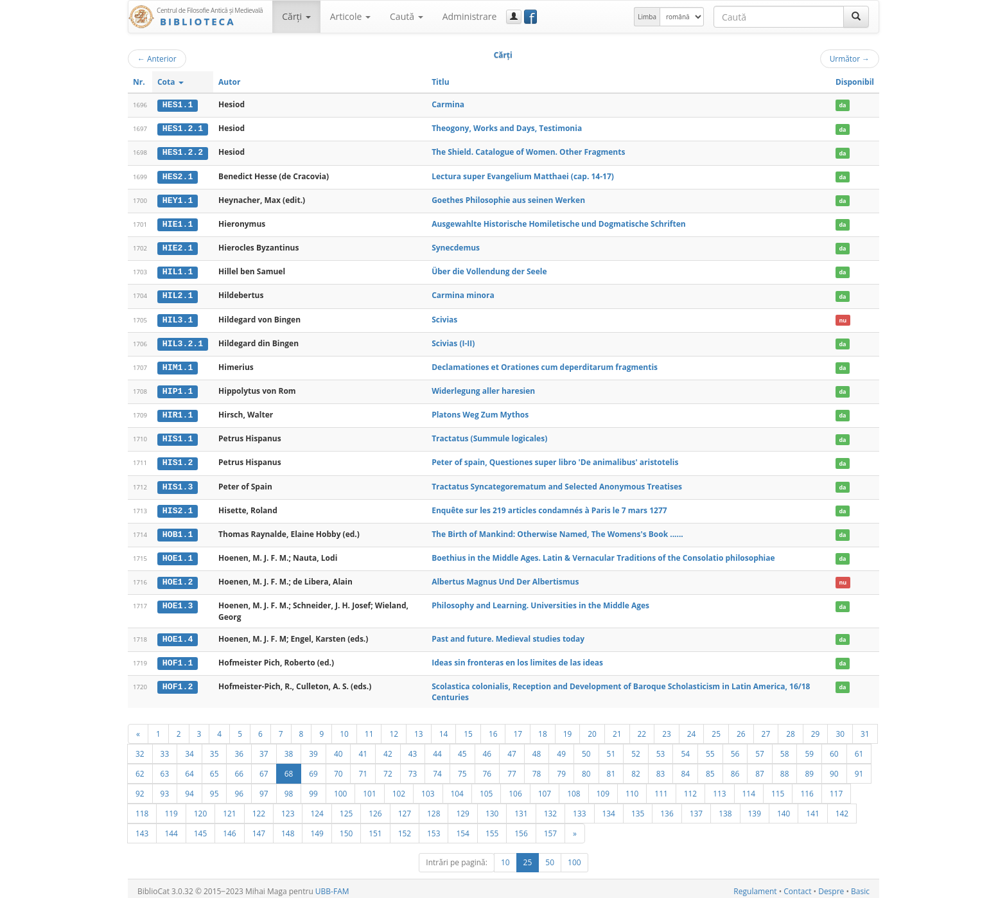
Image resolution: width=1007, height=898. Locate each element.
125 (346, 808)
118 (142, 808)
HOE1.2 (177, 577)
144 (170, 828)
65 (214, 768)
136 (666, 808)
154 (462, 828)
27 (766, 728)
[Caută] (856, 17)
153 (433, 828)
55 (710, 748)
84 (685, 768)
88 (784, 768)
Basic (860, 886)
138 (725, 808)
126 (375, 808)
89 (809, 768)
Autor (229, 81)
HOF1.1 (177, 658)
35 (214, 748)
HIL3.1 (177, 317)
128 (433, 808)
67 (263, 768)
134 (608, 808)
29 (815, 728)
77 (511, 768)
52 (635, 748)
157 (550, 828)
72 (387, 768)
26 (741, 728)
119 (170, 808)
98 (289, 788)
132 (550, 808)
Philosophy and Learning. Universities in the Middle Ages (540, 600)
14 (443, 728)
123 (287, 808)
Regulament (754, 886)
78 (536, 768)
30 (840, 728)
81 (611, 768)
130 (492, 808)
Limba (647, 16)
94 (189, 788)
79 (561, 768)
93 (165, 788)
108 (573, 788)
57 (759, 748)
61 (859, 748)
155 (492, 828)
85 (710, 768)
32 (140, 748)
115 (777, 788)
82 (635, 768)
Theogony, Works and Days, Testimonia (507, 128)
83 (660, 768)
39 (313, 748)
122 (258, 808)
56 (735, 748)
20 (592, 728)
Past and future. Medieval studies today (508, 633)
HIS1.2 (177, 459)
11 (369, 728)
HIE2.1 (177, 246)
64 (189, 768)
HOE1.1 (177, 553)
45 (462, 748)
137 (696, 808)
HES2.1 (177, 175)
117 (836, 788)
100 (340, 788)
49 (561, 748)
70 (338, 768)
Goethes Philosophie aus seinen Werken (508, 198)
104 (457, 788)
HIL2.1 (177, 293)
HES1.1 (177, 104)
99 (313, 788)
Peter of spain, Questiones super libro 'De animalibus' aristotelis (555, 458)
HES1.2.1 (182, 128)
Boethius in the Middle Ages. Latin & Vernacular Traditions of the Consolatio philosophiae (603, 553)
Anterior (157, 58)
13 (418, 728)
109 (603, 788)
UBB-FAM (332, 886)
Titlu (440, 81)
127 (404, 808)
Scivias (444, 317)
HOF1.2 (177, 681)
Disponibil (855, 81)
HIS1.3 (177, 483)
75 (462, 768)
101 (369, 788)
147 (258, 828)
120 (200, 808)
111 (660, 788)
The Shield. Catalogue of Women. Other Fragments (528, 151)
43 (412, 748)
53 (660, 748)
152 (404, 828)
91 (859, 768)
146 (229, 828)
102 (398, 788)
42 (387, 748)
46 (487, 748)
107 (544, 788)
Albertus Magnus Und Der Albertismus (505, 577)
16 (493, 728)
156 (520, 828)
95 (214, 788)
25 (716, 728)
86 (735, 768)
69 (313, 768)
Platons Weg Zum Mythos (480, 411)
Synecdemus (456, 246)
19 (567, 728)
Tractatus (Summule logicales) (489, 435)
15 (468, 728)
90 (834, 768)
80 (586, 768)
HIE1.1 (177, 223)
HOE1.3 (177, 601)
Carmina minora (463, 293)
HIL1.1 (177, 270)
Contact (797, 886)
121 (229, 808)
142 (842, 808)
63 (165, 768)
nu (842, 317)
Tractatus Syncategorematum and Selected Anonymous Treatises (557, 482)
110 (632, 788)
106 (515, 788)
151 (375, 828)
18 (542, 728)
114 (748, 788)
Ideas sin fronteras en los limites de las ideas (517, 657)
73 (412, 768)
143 (142, 828)
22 (642, 728)
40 (338, 748)
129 (462, 808)
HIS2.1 (177, 506)
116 (806, 788)
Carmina (448, 104)
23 (666, 728)
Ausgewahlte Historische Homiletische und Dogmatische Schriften (559, 222)
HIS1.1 (177, 435)
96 (238, 788)
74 (437, 768)
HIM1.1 (177, 365)
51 (611, 748)
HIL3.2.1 (182, 341)
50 (586, 748)
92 (140, 788)
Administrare (469, 16)
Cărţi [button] (296, 16)
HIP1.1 (177, 388)
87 (759, 768)
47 (511, 748)
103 (427, 788)
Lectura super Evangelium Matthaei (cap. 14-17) (523, 175)
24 (691, 728)
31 (865, 728)
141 (812, 808)
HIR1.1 (177, 412)
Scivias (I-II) (453, 340)
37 (263, 748)
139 (754, 808)
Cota (170, 81)
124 (316, 808)
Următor (850, 58)
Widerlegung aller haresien (483, 388)
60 (834, 748)
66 (238, 768)
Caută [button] (406, 16)
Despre (831, 886)
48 (536, 748)
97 (263, 788)
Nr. (139, 81)
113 (719, 788)
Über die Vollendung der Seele (489, 270)
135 (637, 808)
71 (362, 768)
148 (287, 828)
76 (487, 768)
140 (783, 808)
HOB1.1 (177, 530)
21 (617, 728)
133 (579, 808)
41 (362, 748)
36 (238, 748)
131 (520, 808)
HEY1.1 (177, 199)
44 (437, 748)
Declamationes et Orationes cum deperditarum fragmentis (545, 364)
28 (790, 728)
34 (189, 748)
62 (140, 768)
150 (346, 828)
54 (685, 748)
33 (165, 748)
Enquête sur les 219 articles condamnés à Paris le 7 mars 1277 (549, 505)
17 (517, 728)
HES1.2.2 (182, 152)
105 (486, 788)
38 (289, 748)
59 (809, 748)
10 (344, 728)
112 (690, 788)
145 (200, 828)
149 (316, 828)
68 (289, 768)
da (842, 105)
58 (784, 748)
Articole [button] (350, 16)
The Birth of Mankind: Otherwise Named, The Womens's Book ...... (557, 529)
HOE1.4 (177, 634)
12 (393, 728)
